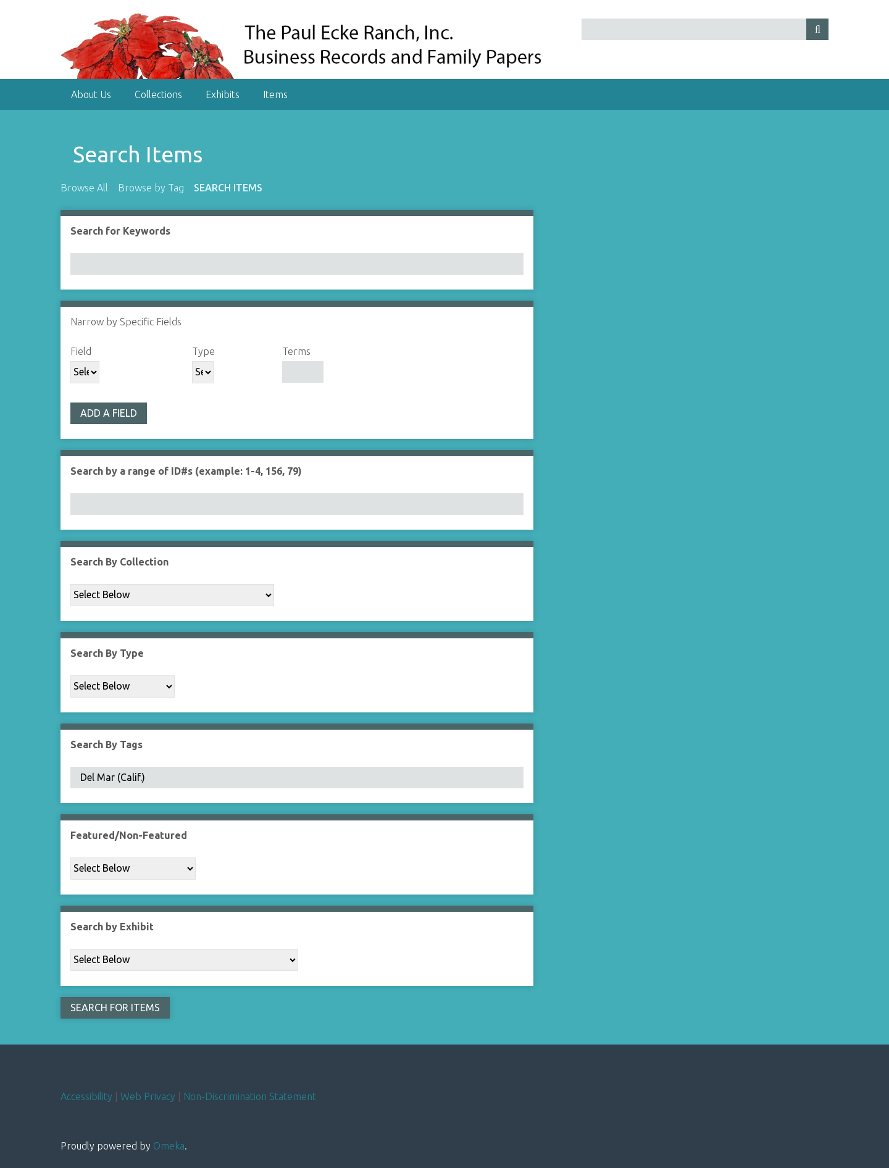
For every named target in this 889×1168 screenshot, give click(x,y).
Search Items (228, 187)
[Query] (705, 29)
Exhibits (223, 94)
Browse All (84, 187)
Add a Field (108, 413)
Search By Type (107, 653)
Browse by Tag (151, 187)
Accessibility (86, 1096)
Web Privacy (147, 1096)
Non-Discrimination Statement (249, 1096)
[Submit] (817, 29)
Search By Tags (106, 744)
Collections (158, 94)
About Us (91, 94)
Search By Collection (119, 561)
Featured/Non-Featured (128, 835)
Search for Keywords (120, 230)
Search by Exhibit (112, 926)
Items (275, 94)
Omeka (169, 1145)
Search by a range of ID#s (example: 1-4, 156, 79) (186, 471)
